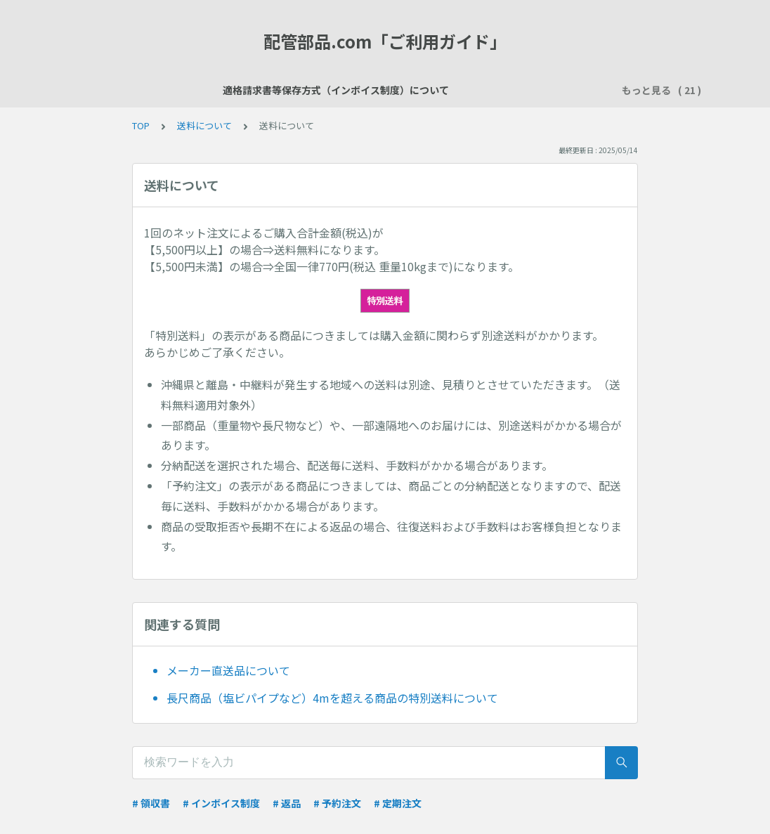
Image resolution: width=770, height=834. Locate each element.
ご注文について (468, 90)
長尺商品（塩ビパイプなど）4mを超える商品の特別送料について (332, 697)
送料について (204, 125)
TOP (141, 125)
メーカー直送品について (228, 670)
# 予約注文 (337, 803)
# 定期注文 (398, 803)
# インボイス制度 (221, 803)
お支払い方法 (552, 90)
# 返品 (287, 803)
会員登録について (375, 90)
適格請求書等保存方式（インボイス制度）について (203, 90)
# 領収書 (151, 803)
